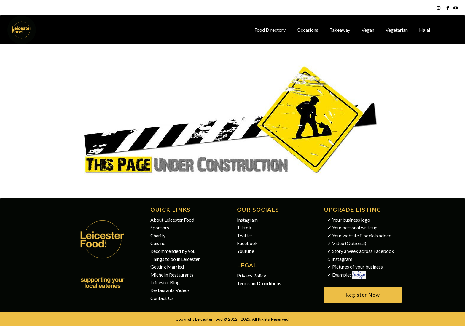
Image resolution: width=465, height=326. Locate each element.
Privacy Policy (251, 275)
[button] (363, 295)
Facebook (247, 243)
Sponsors (159, 227)
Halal (424, 30)
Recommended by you (172, 251)
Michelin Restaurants (171, 274)
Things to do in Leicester (175, 259)
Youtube (245, 251)
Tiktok (244, 227)
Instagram (247, 220)
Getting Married (167, 266)
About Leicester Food (172, 220)
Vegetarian (397, 30)
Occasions (307, 30)
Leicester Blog (165, 282)
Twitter (244, 235)
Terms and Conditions (259, 283)
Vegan (368, 30)
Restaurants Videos (170, 290)
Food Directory (270, 30)
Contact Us (161, 298)
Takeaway (339, 30)
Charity (157, 235)
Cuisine (157, 243)
